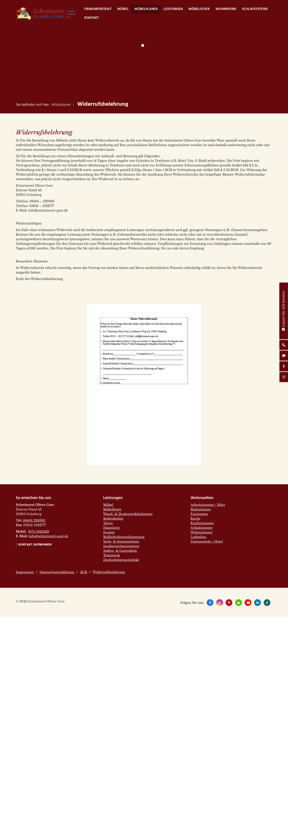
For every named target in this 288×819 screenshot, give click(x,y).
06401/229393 (34, 520)
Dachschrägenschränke (121, 560)
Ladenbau (198, 537)
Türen (108, 523)
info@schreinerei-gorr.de (48, 536)
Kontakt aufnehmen (34, 544)
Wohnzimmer (202, 532)
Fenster (109, 532)
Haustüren (111, 528)
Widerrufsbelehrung (102, 104)
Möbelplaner (146, 9)
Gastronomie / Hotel (207, 541)
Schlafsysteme (255, 9)
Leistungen (173, 9)
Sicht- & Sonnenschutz (121, 541)
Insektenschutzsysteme (121, 546)
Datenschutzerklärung (56, 572)
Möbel (123, 9)
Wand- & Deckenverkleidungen (128, 514)
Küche (196, 518)
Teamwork (111, 555)
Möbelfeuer (199, 9)
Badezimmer (201, 509)
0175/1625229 (38, 531)
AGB (83, 572)
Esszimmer (199, 514)
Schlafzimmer (202, 528)
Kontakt (91, 18)
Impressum (25, 572)
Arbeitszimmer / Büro (208, 505)
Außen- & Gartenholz (120, 551)
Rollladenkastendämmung (123, 537)
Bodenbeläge (113, 518)
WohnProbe (225, 9)
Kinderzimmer (202, 523)
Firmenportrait (98, 9)
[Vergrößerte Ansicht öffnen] (144, 384)
